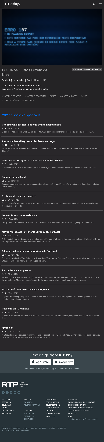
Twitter (7, 392)
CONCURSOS (29, 410)
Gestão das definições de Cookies (83, 419)
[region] (52, 37)
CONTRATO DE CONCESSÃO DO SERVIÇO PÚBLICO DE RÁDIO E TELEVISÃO (80, 411)
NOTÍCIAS (6, 399)
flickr (18, 392)
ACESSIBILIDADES (68, 96)
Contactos (29, 419)
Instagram (11, 392)
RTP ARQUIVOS (8, 411)
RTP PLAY (28, 399)
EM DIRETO (28, 402)
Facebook (3, 392)
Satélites (50, 416)
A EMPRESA (72, 399)
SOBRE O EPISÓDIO (11, 96)
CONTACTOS (51, 399)
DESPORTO (6, 402)
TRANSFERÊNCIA (10, 100)
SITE (53, 96)
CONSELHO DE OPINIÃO (77, 405)
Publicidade (61, 428)
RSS (84, 96)
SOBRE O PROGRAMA (35, 96)
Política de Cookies (29, 428)
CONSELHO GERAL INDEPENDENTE (81, 402)
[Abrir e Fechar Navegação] (100, 4)
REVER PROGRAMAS (32, 405)
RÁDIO (4, 408)
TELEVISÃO (6, 405)
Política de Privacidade (11, 428)
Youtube (15, 392)
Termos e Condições (47, 428)
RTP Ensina (6, 414)
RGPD (70, 416)
